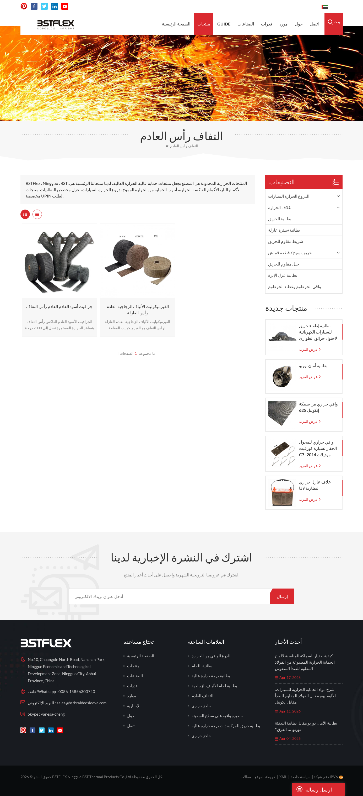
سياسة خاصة (301, 776)
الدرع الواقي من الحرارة (211, 655)
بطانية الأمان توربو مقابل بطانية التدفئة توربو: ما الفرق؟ (306, 726)
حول (299, 23)
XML (283, 776)
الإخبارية (133, 705)
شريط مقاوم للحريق (285, 241)
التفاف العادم (202, 695)
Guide (223, 23)
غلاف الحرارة (279, 207)
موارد (131, 695)
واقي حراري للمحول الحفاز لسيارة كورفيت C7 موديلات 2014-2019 (318, 448)
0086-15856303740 (297, 6)
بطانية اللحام (202, 665)
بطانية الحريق (279, 218)
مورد (283, 23)
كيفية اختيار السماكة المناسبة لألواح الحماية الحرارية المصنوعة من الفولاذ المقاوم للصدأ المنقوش (305, 662)
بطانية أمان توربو (313, 365)
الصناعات (245, 23)
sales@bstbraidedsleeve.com (245, 6)
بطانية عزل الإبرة (282, 275)
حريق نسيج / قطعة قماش (290, 252)
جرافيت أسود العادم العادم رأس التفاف (59, 306)
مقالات (246, 776)
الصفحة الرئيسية (176, 23)
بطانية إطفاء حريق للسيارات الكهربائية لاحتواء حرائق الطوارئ (318, 332)
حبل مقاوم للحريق (283, 263)
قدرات (266, 23)
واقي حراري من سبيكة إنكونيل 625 (318, 407)
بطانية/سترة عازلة (284, 229)
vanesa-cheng (53, 714)
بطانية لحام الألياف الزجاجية (214, 685)
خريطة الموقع (265, 776)
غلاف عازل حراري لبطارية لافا (315, 485)
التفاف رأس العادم (181, 146)
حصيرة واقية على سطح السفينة (217, 715)
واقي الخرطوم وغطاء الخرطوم (294, 286)
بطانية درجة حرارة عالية (211, 675)
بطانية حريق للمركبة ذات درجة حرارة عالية (226, 725)
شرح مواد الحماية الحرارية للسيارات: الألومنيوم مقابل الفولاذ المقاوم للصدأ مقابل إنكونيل (305, 695)
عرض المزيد (308, 349)
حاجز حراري (201, 705)
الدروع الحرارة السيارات (288, 196)
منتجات (203, 23)
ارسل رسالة (312, 789)
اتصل (314, 23)
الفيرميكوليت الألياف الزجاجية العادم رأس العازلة (137, 309)
